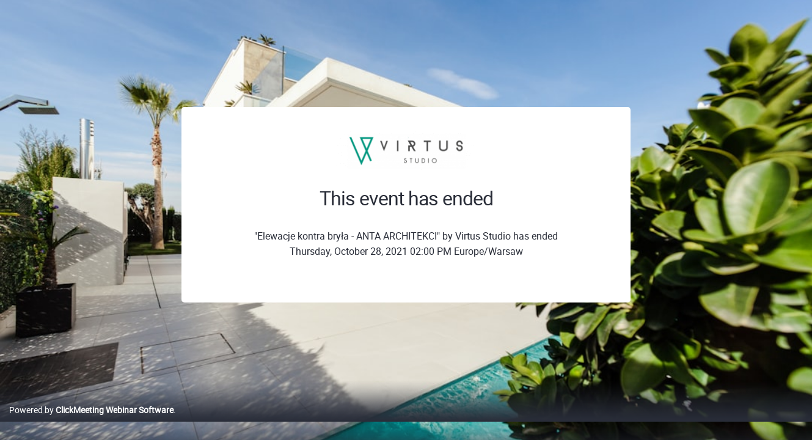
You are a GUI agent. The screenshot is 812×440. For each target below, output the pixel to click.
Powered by (91, 422)
